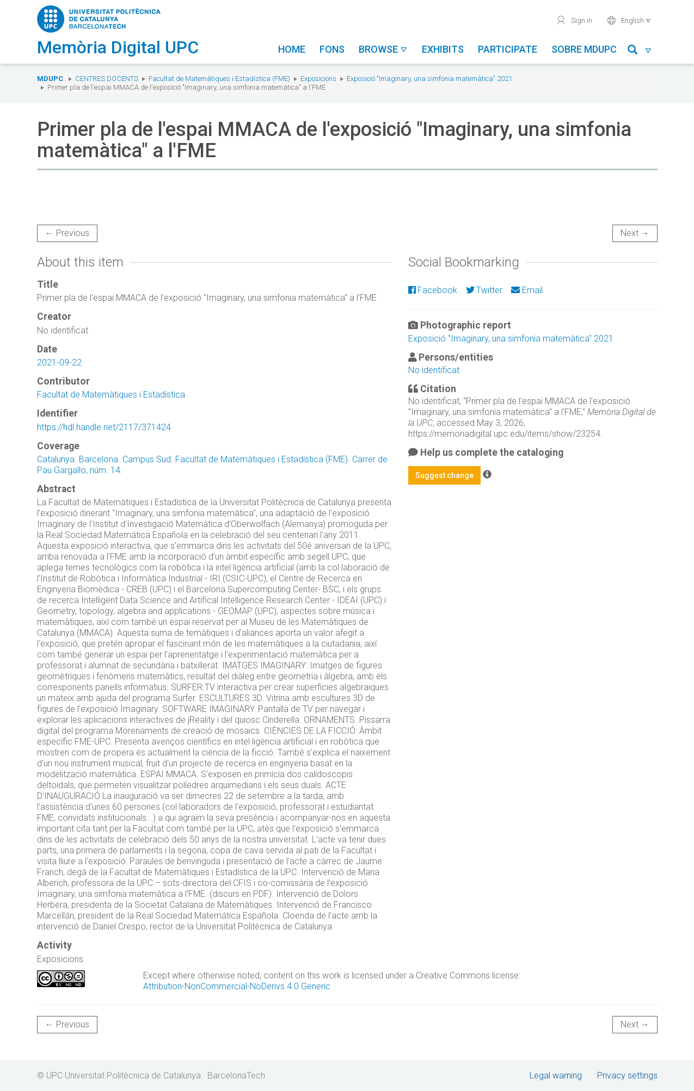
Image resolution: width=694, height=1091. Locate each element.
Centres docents (106, 79)
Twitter (484, 290)
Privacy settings (627, 1075)
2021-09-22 (59, 362)
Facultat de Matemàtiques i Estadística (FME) (219, 79)
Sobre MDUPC (584, 49)
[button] (640, 51)
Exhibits (443, 49)
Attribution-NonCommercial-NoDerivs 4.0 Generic (236, 986)
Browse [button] (383, 49)
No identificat (433, 370)
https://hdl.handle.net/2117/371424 (104, 427)
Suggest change (444, 475)
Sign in (574, 20)
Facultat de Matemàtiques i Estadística (111, 394)
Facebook (432, 290)
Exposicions (318, 79)
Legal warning (556, 1075)
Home (291, 49)
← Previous (67, 233)
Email (526, 290)
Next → (635, 233)
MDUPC (50, 79)
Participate (507, 49)
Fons (332, 49)
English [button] (629, 20)
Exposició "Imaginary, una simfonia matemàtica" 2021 (429, 79)
